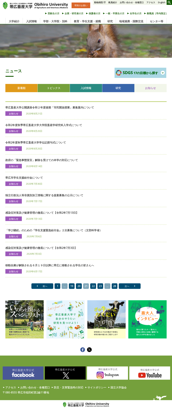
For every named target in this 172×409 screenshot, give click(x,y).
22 (93, 286)
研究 (110, 21)
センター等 (156, 21)
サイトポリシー (97, 387)
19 (71, 286)
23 (100, 286)
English (161, 2)
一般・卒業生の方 (115, 13)
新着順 (21, 88)
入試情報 (31, 21)
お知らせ (150, 88)
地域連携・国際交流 (131, 21)
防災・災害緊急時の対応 (68, 387)
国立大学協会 (119, 387)
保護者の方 (94, 13)
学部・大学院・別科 (55, 21)
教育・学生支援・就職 (87, 21)
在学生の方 (136, 13)
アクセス (150, 2)
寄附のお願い (81, 5)
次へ (127, 286)
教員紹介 (112, 2)
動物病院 (98, 2)
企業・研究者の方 (74, 13)
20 (78, 286)
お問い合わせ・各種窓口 (132, 2)
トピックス (53, 88)
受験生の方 (53, 13)
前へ (45, 286)
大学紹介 (14, 21)
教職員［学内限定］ (157, 13)
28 (114, 286)
